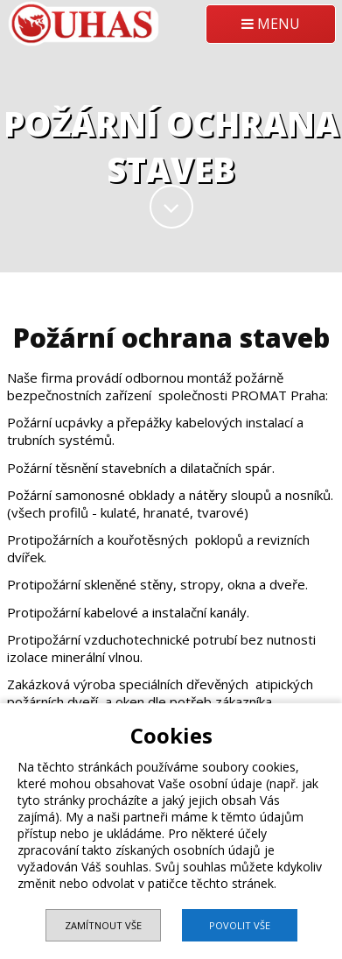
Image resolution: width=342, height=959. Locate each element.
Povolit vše (239, 925)
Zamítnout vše (103, 925)
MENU (270, 23)
